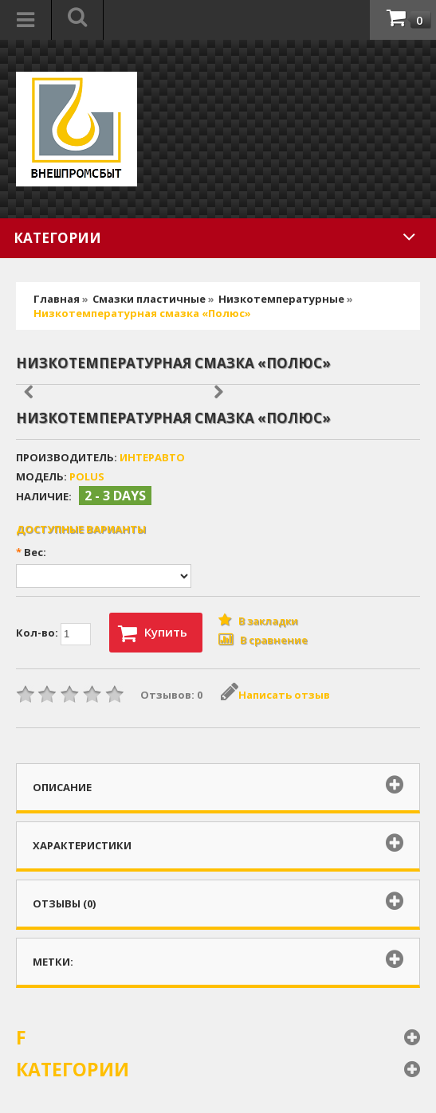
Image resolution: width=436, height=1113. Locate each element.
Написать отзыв (275, 695)
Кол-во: (53, 634)
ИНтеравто (152, 457)
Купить (152, 633)
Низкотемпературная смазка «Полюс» (142, 313)
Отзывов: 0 (171, 695)
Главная (56, 299)
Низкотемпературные (282, 299)
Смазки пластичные (149, 299)
